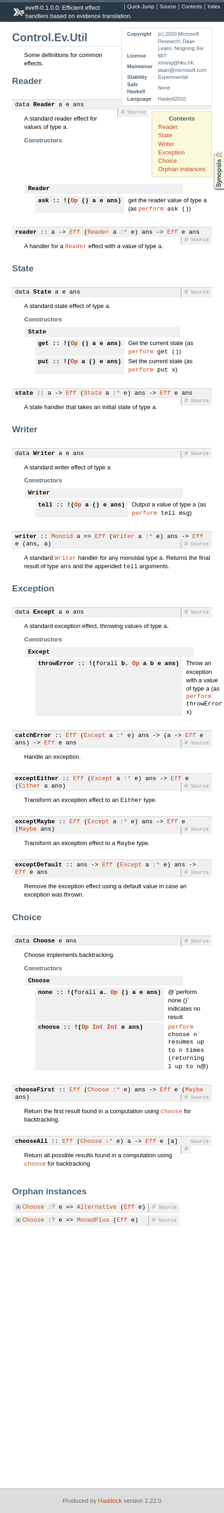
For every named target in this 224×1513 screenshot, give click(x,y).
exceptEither (37, 783)
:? (51, 1213)
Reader (168, 126)
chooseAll (31, 1147)
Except (44, 616)
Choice (167, 160)
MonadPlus (93, 1226)
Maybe (28, 834)
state (24, 396)
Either (29, 791)
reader (26, 233)
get (43, 344)
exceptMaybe (35, 826)
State (165, 135)
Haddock (110, 1500)
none (45, 997)
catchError (33, 740)
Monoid (62, 540)
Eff (75, 233)
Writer (166, 144)
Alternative (97, 1213)
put (43, 363)
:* (124, 233)
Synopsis (211, 151)
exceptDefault (38, 869)
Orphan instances (181, 169)
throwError (56, 667)
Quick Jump (140, 7)
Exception (171, 152)
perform (151, 209)
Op (74, 201)
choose (49, 1033)
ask (43, 201)
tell (45, 508)
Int (97, 1033)
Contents (192, 7)
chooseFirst (35, 1095)
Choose (44, 946)
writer (26, 540)
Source (168, 7)
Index (214, 7)
